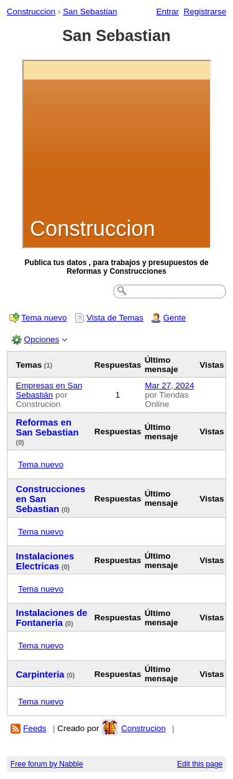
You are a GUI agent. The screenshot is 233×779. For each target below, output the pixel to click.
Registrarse (205, 11)
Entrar (167, 11)
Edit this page (199, 764)
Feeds (34, 728)
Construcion (143, 728)
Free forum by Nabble (47, 764)
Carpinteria (40, 674)
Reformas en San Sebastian (47, 427)
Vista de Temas (114, 317)
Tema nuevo (43, 317)
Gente (174, 317)
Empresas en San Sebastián (49, 390)
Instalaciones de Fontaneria (52, 618)
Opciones (42, 339)
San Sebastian (90, 11)
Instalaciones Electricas (45, 561)
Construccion (31, 11)
